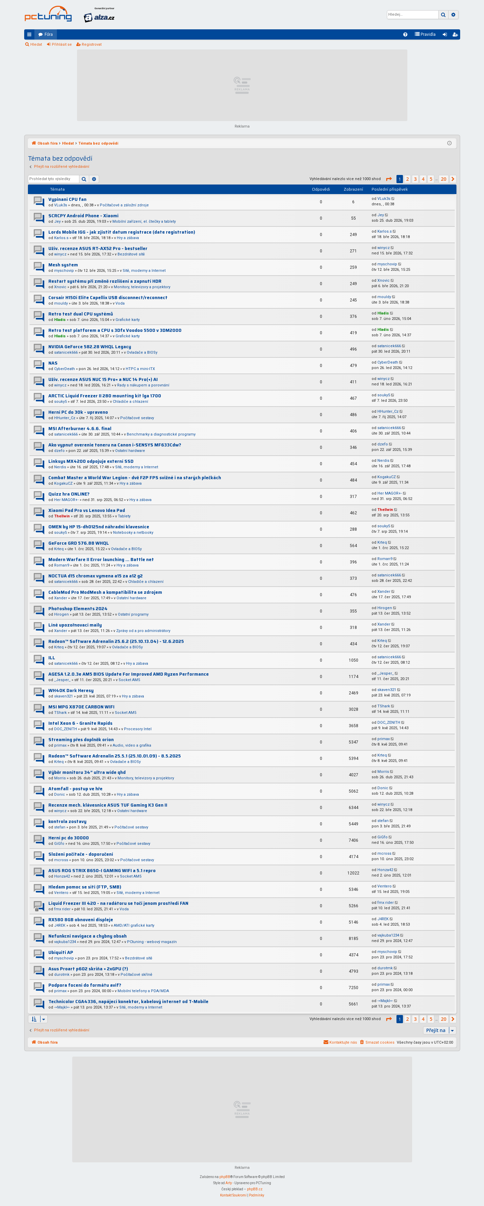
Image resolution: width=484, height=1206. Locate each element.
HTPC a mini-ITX (140, 369)
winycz (60, 254)
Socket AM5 (129, 680)
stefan (59, 827)
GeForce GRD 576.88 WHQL (78, 543)
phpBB (224, 1177)
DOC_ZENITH (65, 729)
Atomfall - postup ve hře (75, 788)
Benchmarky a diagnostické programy (161, 434)
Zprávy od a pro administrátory (143, 631)
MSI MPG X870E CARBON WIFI (81, 706)
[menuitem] (405, 34)
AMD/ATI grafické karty (134, 925)
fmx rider (62, 909)
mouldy (61, 303)
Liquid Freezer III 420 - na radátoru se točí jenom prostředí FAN (118, 903)
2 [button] (407, 179)
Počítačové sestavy (137, 418)
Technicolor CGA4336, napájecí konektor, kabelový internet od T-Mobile (128, 1001)
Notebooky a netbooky (133, 532)
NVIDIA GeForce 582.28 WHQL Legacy (89, 346)
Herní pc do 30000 (68, 837)
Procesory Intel (138, 729)
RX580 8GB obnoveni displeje (80, 919)
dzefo (59, 450)
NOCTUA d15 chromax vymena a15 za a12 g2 (95, 575)
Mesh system (63, 264)
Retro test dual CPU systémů (80, 314)
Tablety (124, 516)
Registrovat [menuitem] (456, 36)
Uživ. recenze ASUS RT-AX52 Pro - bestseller (97, 248)
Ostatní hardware (130, 450)
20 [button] (443, 179)
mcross (61, 860)
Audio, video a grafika (132, 745)
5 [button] (431, 179)
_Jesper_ (62, 680)
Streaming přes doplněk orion (81, 739)
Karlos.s (61, 238)
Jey (57, 221)
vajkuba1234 (65, 942)
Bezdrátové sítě (131, 254)
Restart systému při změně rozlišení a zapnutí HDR (104, 281)
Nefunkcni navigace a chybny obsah (87, 936)
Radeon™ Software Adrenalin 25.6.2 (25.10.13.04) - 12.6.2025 (116, 641)
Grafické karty (127, 320)
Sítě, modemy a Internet (144, 270)
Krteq (59, 549)
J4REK (59, 925)
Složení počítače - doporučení (80, 854)
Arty (228, 1183)
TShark (60, 712)
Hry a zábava (128, 238)
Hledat (36, 44)
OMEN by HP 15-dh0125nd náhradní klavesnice (98, 526)
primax (60, 745)
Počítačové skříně (136, 974)
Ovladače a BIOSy (142, 352)
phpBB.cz (255, 1189)
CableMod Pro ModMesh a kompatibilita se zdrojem (105, 592)
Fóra (49, 34)
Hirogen (61, 614)
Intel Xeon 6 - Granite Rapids (80, 723)
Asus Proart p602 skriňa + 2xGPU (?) (88, 968)
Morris (60, 778)
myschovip (64, 270)
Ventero (61, 893)
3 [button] (415, 179)
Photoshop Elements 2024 (78, 608)
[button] (389, 179)
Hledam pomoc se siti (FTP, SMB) (84, 887)
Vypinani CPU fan (67, 199)
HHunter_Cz (64, 418)
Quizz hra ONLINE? (69, 494)
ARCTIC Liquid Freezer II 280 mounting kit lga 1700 (104, 395)
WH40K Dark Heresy (71, 690)
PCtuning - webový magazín (152, 942)
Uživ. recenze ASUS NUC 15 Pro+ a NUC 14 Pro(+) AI (103, 379)
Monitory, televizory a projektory (142, 287)
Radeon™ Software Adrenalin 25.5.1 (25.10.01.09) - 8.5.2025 (114, 756)
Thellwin (62, 516)
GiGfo (59, 843)
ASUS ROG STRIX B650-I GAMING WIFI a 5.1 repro (102, 870)
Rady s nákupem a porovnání (143, 385)
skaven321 (63, 696)
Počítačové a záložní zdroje (124, 205)
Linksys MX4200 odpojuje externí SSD (91, 461)
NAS (53, 363)
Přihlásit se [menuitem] (446, 36)
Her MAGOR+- (66, 500)
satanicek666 (66, 352)
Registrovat (92, 44)
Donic (59, 794)
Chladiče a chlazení (130, 401)
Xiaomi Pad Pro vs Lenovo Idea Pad (86, 510)
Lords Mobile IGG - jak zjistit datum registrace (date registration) (121, 232)
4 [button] (423, 179)
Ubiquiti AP (60, 952)
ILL (51, 657)
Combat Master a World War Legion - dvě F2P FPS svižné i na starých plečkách (134, 477)
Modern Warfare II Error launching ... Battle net (101, 559)
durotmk (61, 974)
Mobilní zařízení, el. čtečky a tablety (144, 221)
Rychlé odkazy (30, 36)
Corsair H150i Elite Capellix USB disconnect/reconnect (108, 297)
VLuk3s (60, 205)
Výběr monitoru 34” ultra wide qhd (87, 772)
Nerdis (60, 467)
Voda (120, 303)
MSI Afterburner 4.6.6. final (79, 428)
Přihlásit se (62, 44)
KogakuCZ (63, 483)
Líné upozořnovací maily (75, 625)
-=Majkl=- (62, 1007)
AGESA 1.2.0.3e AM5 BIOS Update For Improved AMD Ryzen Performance (128, 674)
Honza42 (62, 876)
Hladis (60, 320)
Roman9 (61, 565)
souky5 (60, 401)
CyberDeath (64, 369)
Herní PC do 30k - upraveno (78, 412)
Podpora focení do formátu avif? (84, 985)
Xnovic (60, 287)
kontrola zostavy (67, 821)
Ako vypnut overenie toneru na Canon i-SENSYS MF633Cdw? (114, 444)
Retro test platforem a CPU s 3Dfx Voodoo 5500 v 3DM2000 (115, 330)
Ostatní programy (133, 614)
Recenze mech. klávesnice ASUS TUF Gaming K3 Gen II (107, 805)
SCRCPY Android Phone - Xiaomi (83, 215)
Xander (60, 598)
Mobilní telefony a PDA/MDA (143, 991)
